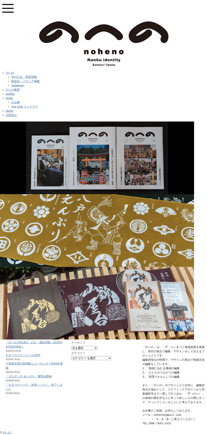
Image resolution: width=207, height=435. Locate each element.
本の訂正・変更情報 (24, 77)
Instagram (17, 85)
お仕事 (15, 102)
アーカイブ (78, 342)
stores (9, 110)
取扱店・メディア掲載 (25, 81)
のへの (10, 72)
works (9, 98)
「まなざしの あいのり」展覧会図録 (29, 376)
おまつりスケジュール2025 (23, 355)
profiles (10, 93)
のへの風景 (13, 89)
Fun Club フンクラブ (24, 106)
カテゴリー (78, 353)
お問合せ (11, 115)
